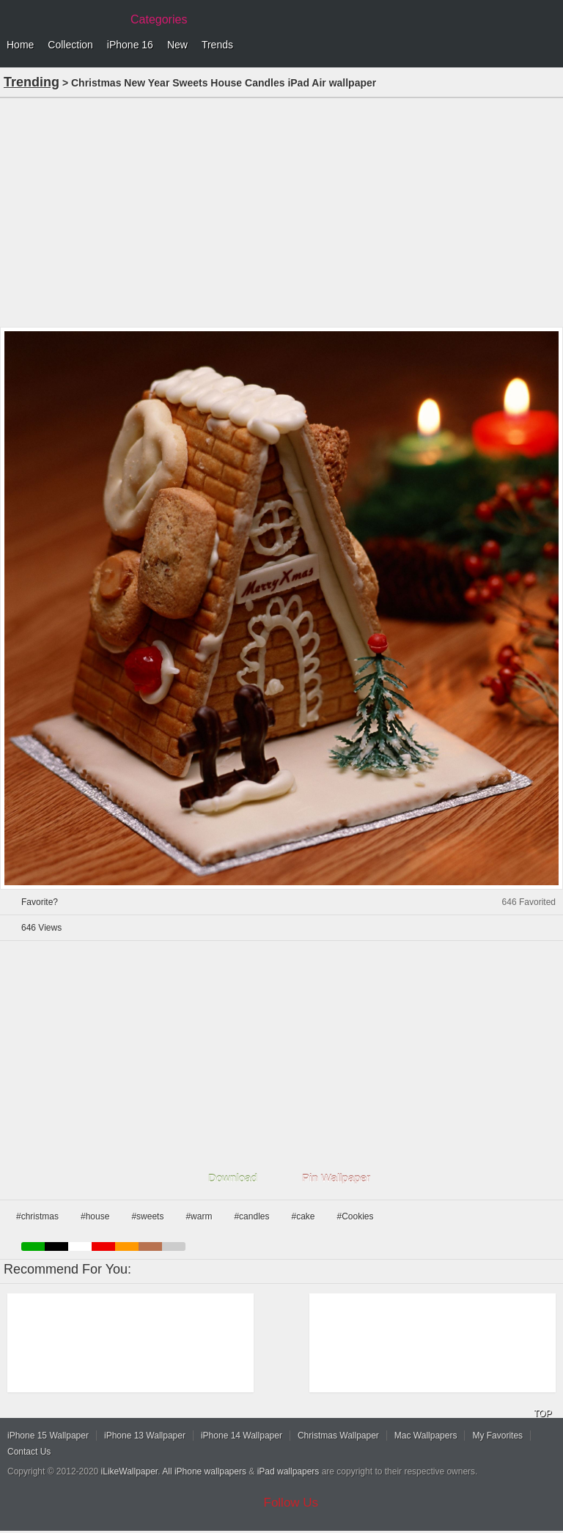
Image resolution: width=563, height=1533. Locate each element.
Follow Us (291, 1503)
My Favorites (497, 1435)
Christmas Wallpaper (338, 1435)
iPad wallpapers (288, 1471)
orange (127, 1246)
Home (20, 45)
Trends (217, 45)
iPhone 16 (130, 45)
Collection (70, 45)
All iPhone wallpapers (204, 1471)
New (177, 45)
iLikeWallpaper (129, 1471)
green (33, 1246)
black (56, 1246)
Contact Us (29, 1452)
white (80, 1246)
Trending (31, 82)
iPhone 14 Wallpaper (241, 1435)
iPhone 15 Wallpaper (48, 1435)
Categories (158, 19)
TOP (542, 1413)
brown (150, 1246)
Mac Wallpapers (425, 1435)
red (103, 1246)
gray (173, 1246)
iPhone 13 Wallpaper (144, 1435)
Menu (548, 45)
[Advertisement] (281, 211)
